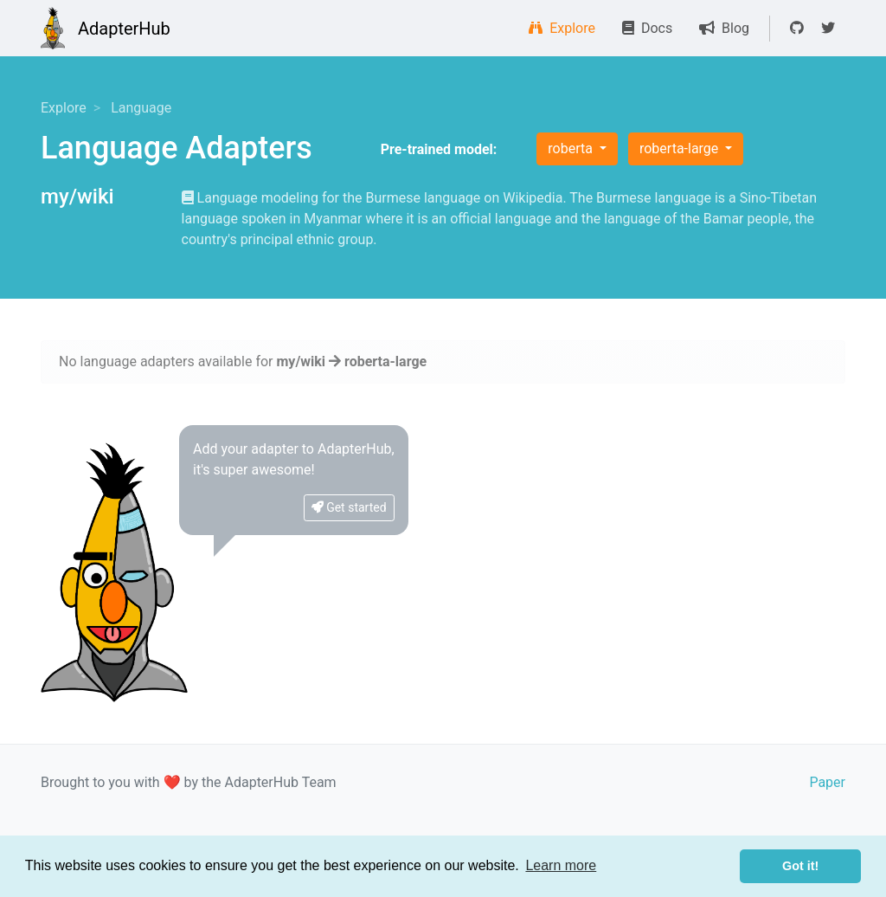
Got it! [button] (800, 866)
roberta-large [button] (680, 148)
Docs (647, 28)
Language (141, 108)
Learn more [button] (560, 865)
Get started (349, 507)
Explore (562, 28)
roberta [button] (572, 148)
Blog (724, 28)
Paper (827, 782)
